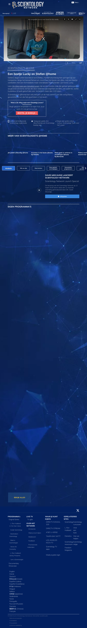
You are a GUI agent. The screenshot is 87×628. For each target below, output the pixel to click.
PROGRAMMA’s (14, 516)
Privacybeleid (13, 623)
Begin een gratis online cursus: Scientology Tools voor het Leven (68, 123)
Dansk (11, 574)
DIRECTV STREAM (53, 528)
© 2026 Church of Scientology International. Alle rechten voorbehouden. (28, 616)
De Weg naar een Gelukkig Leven (25, 86)
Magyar (12, 589)
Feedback (31, 541)
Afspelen (62, 196)
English (12, 571)
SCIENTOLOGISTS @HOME (21, 68)
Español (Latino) (15, 581)
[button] (85, 168)
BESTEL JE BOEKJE (27, 113)
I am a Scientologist (16, 559)
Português (13, 601)
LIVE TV (29, 516)
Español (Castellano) (16, 584)
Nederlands (13, 596)
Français (12, 611)
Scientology (69, 522)
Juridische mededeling (15, 625)
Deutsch (12, 576)
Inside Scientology (16, 530)
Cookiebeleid (13, 620)
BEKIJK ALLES (19, 497)
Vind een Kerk (75, 530)
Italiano (12, 591)
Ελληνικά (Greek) (15, 579)
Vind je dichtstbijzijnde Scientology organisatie (18, 122)
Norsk (11, 599)
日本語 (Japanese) (16, 594)
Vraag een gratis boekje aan (43, 123)
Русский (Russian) (16, 604)
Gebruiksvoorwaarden (15, 618)
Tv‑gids (30, 519)
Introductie (31, 529)
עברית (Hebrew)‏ (15, 586)
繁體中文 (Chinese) (16, 609)
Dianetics (68, 536)
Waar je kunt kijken (34, 533)
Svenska (12, 606)
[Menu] (9, 4)
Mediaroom (32, 537)
